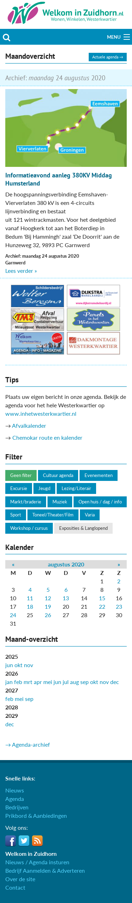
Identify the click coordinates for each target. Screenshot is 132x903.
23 (119, 606)
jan (9, 681)
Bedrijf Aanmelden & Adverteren (45, 870)
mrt (28, 681)
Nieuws (14, 790)
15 (102, 598)
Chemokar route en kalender (47, 437)
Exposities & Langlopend (83, 528)
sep (84, 681)
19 (48, 606)
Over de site (20, 879)
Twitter (24, 840)
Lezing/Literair (76, 488)
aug (74, 681)
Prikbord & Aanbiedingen (36, 815)
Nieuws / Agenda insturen (37, 862)
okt (18, 664)
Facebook (10, 840)
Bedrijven (17, 807)
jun (9, 664)
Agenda (14, 798)
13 (66, 598)
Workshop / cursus (29, 528)
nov (28, 664)
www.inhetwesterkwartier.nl (40, 413)
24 (13, 615)
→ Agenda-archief (27, 744)
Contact (15, 887)
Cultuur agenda (58, 475)
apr (38, 681)
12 (48, 598)
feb (18, 681)
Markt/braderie (25, 501)
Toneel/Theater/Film (53, 515)
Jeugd (44, 488)
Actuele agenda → (107, 57)
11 (30, 598)
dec (114, 681)
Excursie (18, 488)
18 (30, 606)
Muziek (59, 501)
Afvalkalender (29, 425)
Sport (15, 515)
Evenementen (98, 475)
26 (48, 615)
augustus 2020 (66, 564)
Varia (90, 515)
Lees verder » (21, 270)
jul (66, 681)
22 (102, 606)
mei (47, 681)
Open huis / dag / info (100, 501)
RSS (37, 840)
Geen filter (21, 475)
